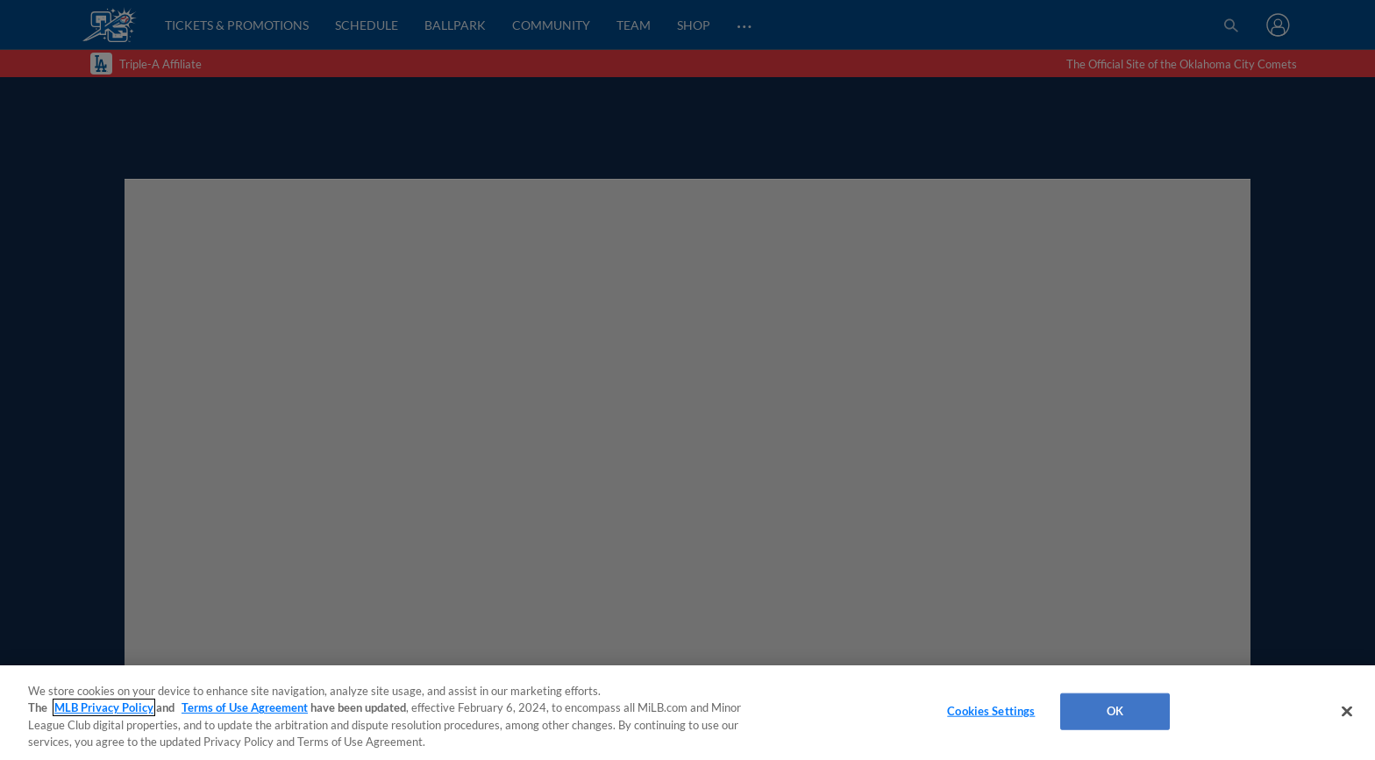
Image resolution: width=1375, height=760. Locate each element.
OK (1115, 711)
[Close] (1347, 711)
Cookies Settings (991, 711)
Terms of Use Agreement (245, 707)
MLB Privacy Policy (103, 707)
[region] (687, 712)
